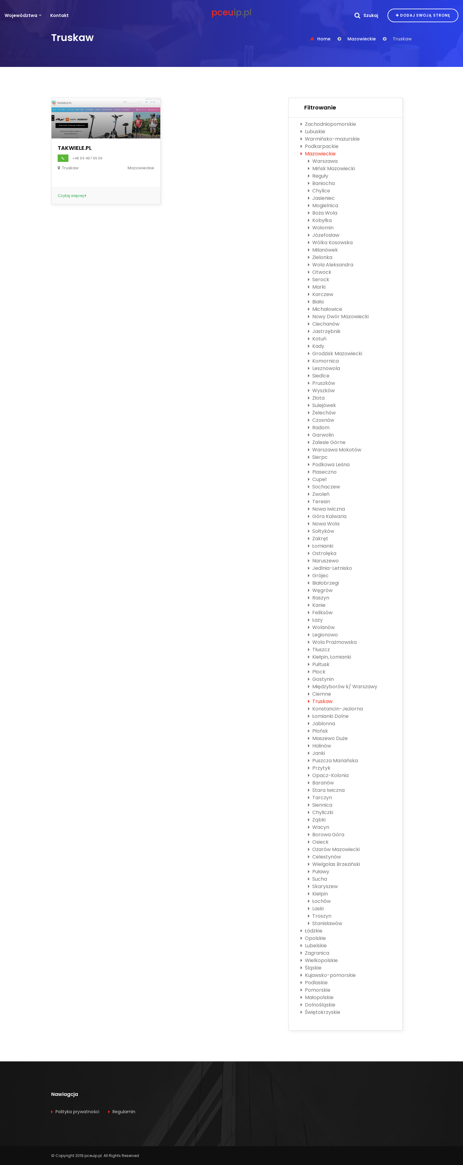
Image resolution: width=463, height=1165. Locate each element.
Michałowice (325, 309)
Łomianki (320, 546)
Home (323, 39)
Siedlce (319, 375)
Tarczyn (320, 797)
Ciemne (319, 694)
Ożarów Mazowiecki (334, 849)
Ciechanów (323, 323)
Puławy (318, 871)
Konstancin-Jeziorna (335, 708)
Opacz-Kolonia (328, 775)
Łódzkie (311, 930)
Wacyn (318, 827)
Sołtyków (321, 531)
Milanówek (323, 249)
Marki (317, 286)
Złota (316, 397)
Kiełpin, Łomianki (329, 657)
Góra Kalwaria (327, 516)
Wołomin (321, 227)
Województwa (21, 15)
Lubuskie (313, 131)
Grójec (318, 575)
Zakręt (318, 538)
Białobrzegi (323, 583)
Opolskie (313, 938)
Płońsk (318, 731)
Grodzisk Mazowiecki (335, 353)
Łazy (315, 620)
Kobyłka (320, 220)
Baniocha (321, 183)
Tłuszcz (319, 649)
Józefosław (323, 235)
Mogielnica (323, 205)
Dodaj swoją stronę (423, 15)
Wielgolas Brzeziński (334, 864)
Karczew (320, 294)
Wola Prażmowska (332, 642)
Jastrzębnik (324, 331)
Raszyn (318, 597)
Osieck (318, 842)
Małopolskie (317, 997)
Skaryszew (323, 886)
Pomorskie (315, 990)
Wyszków (321, 390)
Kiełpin (318, 893)
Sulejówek (322, 405)
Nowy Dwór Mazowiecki (338, 316)
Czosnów (321, 420)
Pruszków (321, 383)
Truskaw (320, 701)
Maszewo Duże (328, 738)
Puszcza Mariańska (333, 760)
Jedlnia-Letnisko (330, 568)
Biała (316, 301)
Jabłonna (321, 723)
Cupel (317, 479)
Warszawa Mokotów (334, 449)
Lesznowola (324, 368)
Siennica (320, 805)
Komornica (323, 360)
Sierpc (318, 457)
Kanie (317, 605)
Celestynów (324, 856)
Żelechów (322, 412)
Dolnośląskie (318, 1004)
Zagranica (315, 953)
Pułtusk (319, 664)
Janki (316, 753)
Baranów (321, 782)
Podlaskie (314, 982)
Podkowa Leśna (329, 464)
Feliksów (320, 612)
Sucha (317, 879)
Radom (319, 427)
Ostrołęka (322, 553)
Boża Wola (322, 212)
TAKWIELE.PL (75, 148)
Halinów (319, 745)
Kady (316, 346)
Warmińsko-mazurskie (330, 138)
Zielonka (320, 257)
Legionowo (323, 634)
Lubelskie (314, 945)
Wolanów (321, 627)
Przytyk (319, 768)
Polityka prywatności (77, 1112)
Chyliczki (320, 812)
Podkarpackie (319, 146)
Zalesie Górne (327, 442)
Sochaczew (324, 486)
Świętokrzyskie (320, 1012)
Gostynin (321, 679)
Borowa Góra (326, 834)
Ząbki (317, 819)
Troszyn (319, 916)
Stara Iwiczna (326, 790)
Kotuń (317, 338)
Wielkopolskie (319, 960)
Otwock (319, 272)
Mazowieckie (361, 39)
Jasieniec (321, 198)
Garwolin (321, 434)
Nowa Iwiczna (326, 509)
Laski (316, 908)
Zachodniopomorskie (328, 124)
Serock (318, 279)
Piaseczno (322, 471)
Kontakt (59, 15)
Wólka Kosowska (330, 242)
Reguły (318, 175)
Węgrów (320, 590)
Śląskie (311, 967)
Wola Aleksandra (330, 264)
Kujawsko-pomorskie (328, 975)
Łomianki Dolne (328, 716)
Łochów (319, 901)
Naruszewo (323, 560)
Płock (317, 671)
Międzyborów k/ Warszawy (342, 686)
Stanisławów (325, 923)
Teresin (319, 501)
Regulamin (124, 1112)
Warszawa (323, 161)
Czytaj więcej (72, 196)
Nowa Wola (323, 523)
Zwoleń (319, 494)
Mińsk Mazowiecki (331, 168)
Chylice (319, 190)
